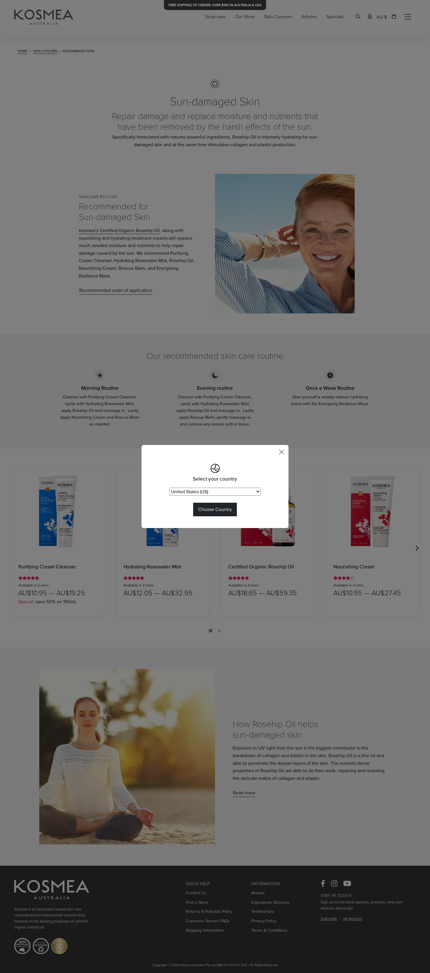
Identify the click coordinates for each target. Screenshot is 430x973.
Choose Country (215, 509)
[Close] (281, 452)
